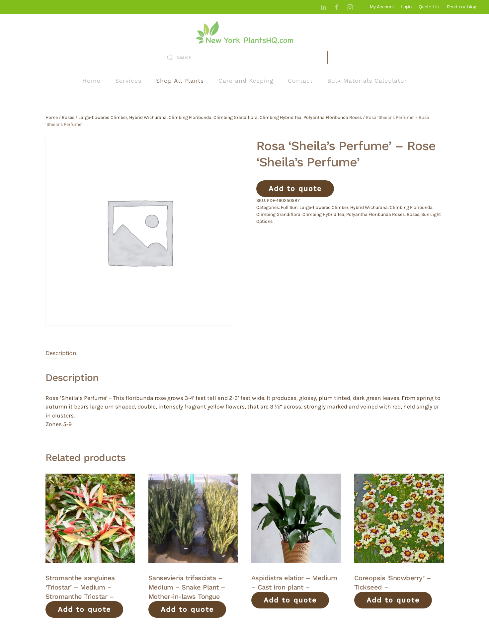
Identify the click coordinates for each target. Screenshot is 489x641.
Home (91, 80)
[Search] (245, 57)
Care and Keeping (245, 80)
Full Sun (289, 207)
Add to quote (295, 188)
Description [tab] (60, 353)
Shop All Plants (180, 80)
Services (128, 80)
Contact (300, 80)
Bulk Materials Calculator (367, 80)
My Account (382, 6)
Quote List (429, 6)
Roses (68, 117)
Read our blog (461, 6)
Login (406, 6)
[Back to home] (244, 32)
